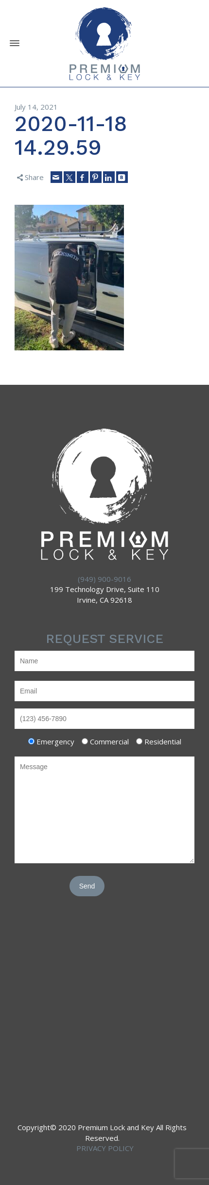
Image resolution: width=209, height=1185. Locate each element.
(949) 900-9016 (104, 579)
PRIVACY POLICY (105, 1148)
